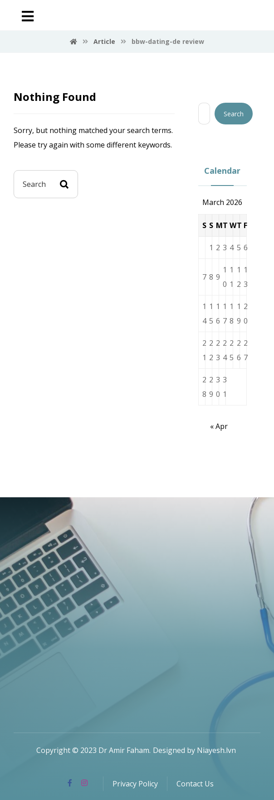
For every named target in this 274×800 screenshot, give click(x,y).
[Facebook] (70, 783)
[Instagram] (84, 783)
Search (234, 114)
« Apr (219, 426)
